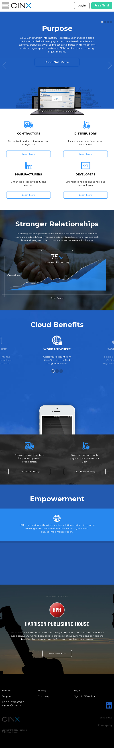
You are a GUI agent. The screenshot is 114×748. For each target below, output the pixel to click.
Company (43, 696)
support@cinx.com (12, 705)
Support (6, 696)
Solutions (7, 690)
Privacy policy (105, 725)
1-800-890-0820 (13, 702)
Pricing (42, 690)
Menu (5, 5)
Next (110, 65)
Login (81, 5)
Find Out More (57, 62)
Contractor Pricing (29, 471)
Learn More (28, 154)
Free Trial (101, 5)
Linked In (109, 705)
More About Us (57, 653)
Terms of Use (105, 717)
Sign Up (78, 696)
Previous (4, 65)
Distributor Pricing (84, 471)
